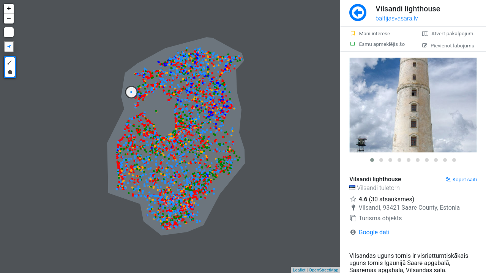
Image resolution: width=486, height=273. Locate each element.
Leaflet (299, 270)
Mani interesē (369, 33)
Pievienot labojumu (448, 45)
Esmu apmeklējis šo (377, 44)
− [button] (9, 18)
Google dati (374, 232)
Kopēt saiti (461, 179)
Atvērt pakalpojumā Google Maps (454, 33)
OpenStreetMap (323, 270)
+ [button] (9, 8)
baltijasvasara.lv (397, 18)
